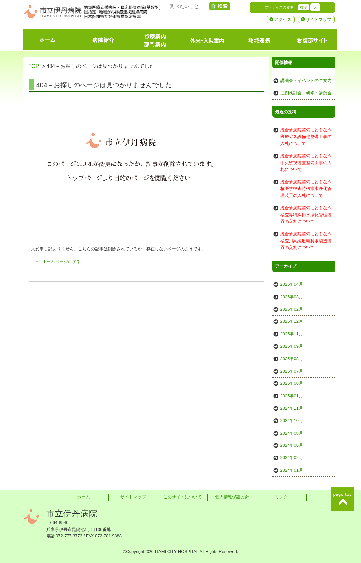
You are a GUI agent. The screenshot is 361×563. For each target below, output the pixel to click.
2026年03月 (291, 296)
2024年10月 (291, 420)
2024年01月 (291, 470)
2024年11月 (291, 408)
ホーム (83, 497)
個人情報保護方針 (232, 497)
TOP (34, 66)
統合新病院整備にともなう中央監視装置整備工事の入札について (305, 162)
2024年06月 (291, 445)
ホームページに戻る (61, 261)
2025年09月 (291, 346)
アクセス (282, 19)
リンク (281, 497)
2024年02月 (291, 457)
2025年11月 (291, 333)
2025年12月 (291, 321)
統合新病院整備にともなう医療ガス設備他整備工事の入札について (305, 136)
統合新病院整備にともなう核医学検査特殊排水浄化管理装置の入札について (305, 188)
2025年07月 (291, 371)
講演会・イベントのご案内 (305, 80)
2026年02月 (291, 309)
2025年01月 (291, 395)
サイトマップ (318, 19)
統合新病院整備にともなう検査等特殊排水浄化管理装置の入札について (305, 214)
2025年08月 (291, 358)
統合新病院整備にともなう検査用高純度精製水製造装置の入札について (305, 240)
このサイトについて (182, 497)
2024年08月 (291, 433)
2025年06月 (291, 383)
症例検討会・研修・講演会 (305, 92)
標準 (303, 7)
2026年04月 (291, 284)
